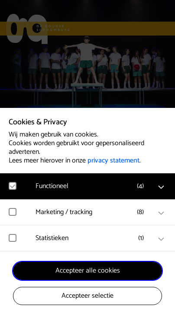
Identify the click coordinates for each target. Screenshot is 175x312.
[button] (91, 186)
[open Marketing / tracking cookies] (161, 213)
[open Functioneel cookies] (161, 187)
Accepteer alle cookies (87, 270)
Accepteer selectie (87, 296)
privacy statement (113, 160)
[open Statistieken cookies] (161, 239)
